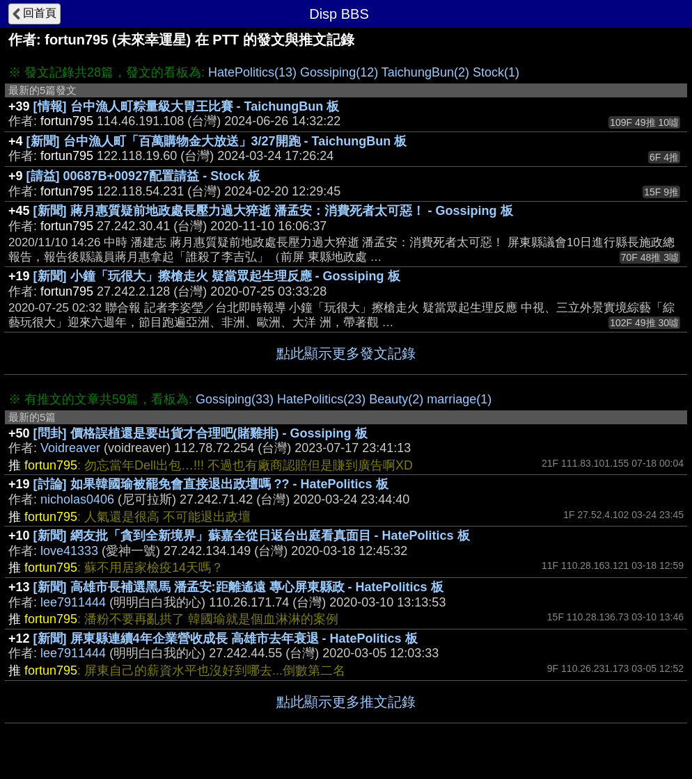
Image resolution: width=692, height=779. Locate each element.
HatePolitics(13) (252, 72)
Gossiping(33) (235, 399)
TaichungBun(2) (425, 72)
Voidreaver (70, 448)
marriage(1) (459, 399)
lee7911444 (73, 602)
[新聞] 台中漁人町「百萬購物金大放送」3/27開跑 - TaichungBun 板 (216, 141)
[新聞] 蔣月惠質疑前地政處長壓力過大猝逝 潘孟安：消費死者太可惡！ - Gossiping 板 (273, 211)
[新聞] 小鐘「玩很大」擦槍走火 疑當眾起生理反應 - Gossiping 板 (216, 276)
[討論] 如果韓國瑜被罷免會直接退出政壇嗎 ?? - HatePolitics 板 (210, 484)
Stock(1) (496, 72)
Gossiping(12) (339, 72)
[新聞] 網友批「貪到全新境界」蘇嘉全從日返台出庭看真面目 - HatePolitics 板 (251, 536)
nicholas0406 (77, 499)
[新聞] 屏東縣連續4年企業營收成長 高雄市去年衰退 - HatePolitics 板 (225, 638)
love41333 (69, 551)
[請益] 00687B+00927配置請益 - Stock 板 (143, 176)
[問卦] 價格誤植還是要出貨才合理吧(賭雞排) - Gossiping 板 (200, 433)
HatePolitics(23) (321, 399)
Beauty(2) (396, 399)
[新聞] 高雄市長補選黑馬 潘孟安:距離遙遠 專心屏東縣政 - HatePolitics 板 (238, 587)
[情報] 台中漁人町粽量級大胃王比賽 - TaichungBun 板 (186, 106)
